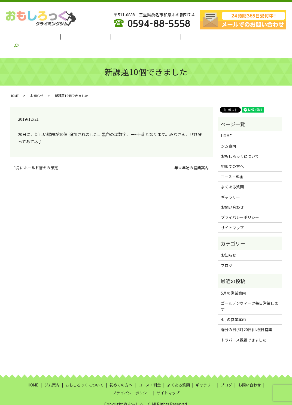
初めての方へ (129, 35)
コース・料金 (160, 35)
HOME (36, 35)
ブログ (242, 35)
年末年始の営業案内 (191, 154)
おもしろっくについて (92, 35)
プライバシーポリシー (240, 204)
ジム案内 (57, 35)
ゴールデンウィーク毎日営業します (249, 292)
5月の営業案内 (233, 279)
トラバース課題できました (243, 326)
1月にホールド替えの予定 (36, 154)
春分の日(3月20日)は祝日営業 (246, 316)
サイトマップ (232, 214)
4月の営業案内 (233, 306)
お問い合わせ (232, 194)
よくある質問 (190, 35)
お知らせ (36, 82)
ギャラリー (219, 35)
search (261, 35)
